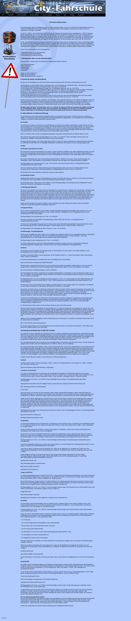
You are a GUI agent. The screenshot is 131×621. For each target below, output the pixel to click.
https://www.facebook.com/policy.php (43, 367)
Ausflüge (72, 14)
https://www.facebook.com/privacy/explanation (33, 323)
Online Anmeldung (21, 14)
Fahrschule (11, 14)
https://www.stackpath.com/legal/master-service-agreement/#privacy (39, 579)
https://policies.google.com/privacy (30, 466)
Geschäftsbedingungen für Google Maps (76, 456)
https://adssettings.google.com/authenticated (33, 463)
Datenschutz (81, 14)
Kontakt (58, 14)
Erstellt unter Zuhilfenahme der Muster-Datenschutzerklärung (37, 605)
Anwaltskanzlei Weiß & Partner (64, 605)
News (3, 14)
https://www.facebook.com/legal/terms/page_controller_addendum (39, 270)
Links (64, 14)
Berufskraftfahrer (34, 14)
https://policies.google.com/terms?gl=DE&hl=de (46, 456)
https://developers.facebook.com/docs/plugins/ (33, 386)
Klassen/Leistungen (47, 14)
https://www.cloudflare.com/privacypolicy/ (32, 554)
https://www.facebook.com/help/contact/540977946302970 (37, 262)
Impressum (4, 617)
